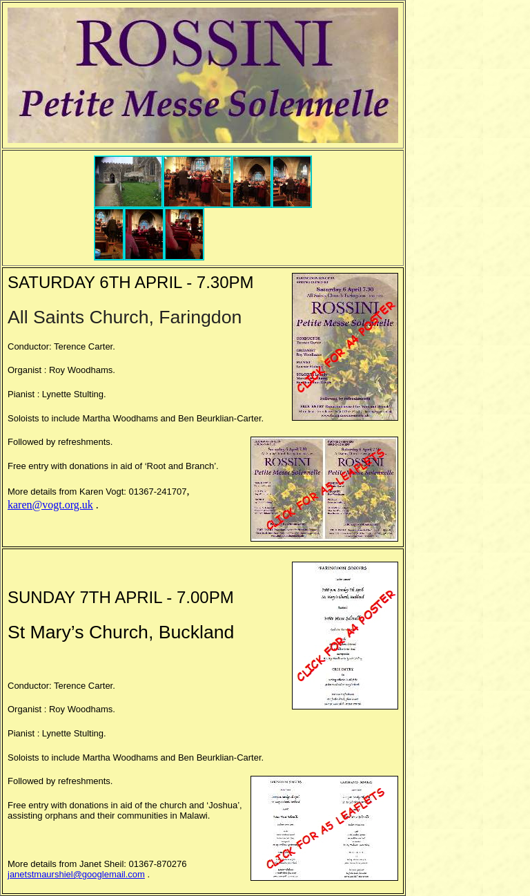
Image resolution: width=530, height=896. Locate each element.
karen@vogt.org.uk (50, 505)
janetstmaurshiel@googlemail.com (76, 874)
